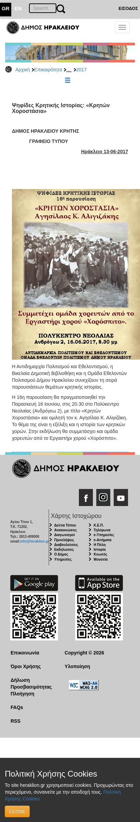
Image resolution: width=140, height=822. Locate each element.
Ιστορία (100, 549)
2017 (81, 69)
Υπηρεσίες (63, 559)
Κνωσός (100, 554)
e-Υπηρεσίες (104, 535)
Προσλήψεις (64, 540)
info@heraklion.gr (34, 541)
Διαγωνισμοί (64, 535)
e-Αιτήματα (102, 540)
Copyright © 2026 (84, 652)
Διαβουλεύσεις (66, 545)
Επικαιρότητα (48, 69)
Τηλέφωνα (102, 530)
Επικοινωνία (25, 652)
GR (6, 8)
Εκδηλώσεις (64, 549)
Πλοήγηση (22, 693)
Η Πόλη (100, 545)
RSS (15, 721)
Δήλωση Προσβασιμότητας (31, 683)
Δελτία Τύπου (65, 525)
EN (18, 8)
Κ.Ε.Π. (98, 525)
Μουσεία (101, 559)
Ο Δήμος (61, 554)
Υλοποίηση (77, 666)
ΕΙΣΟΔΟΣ (128, 8)
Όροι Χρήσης (26, 666)
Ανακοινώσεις (65, 530)
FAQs (17, 707)
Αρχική (22, 69)
